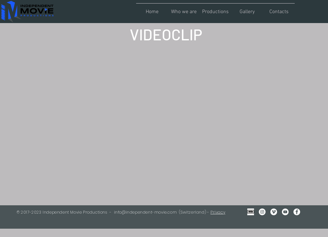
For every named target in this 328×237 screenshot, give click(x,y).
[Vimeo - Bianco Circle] (273, 211)
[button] (184, 9)
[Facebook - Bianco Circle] (296, 211)
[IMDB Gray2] (250, 211)
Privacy (217, 212)
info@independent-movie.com (145, 212)
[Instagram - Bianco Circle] (262, 211)
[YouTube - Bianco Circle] (285, 211)
